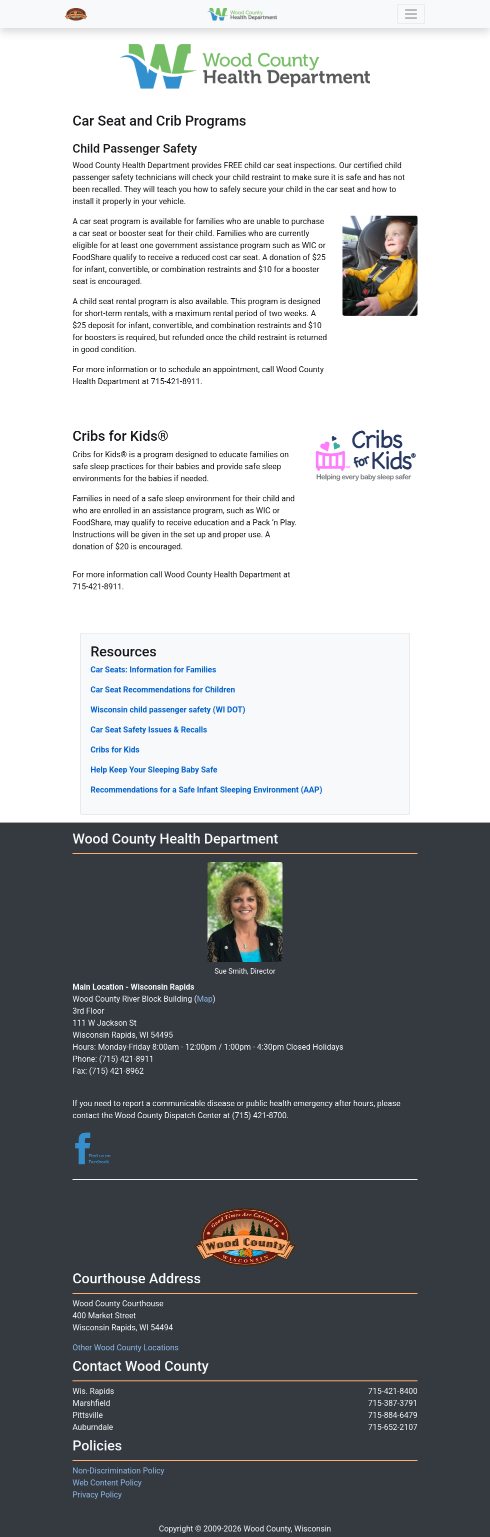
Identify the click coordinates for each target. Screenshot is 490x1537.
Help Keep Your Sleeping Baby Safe (154, 770)
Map (205, 999)
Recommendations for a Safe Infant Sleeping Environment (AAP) (206, 790)
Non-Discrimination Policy (118, 1470)
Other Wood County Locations (125, 1347)
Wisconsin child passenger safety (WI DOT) (168, 709)
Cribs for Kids (115, 749)
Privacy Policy (97, 1494)
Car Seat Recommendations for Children (162, 689)
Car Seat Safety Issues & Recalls (148, 729)
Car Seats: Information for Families (153, 669)
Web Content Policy (107, 1482)
